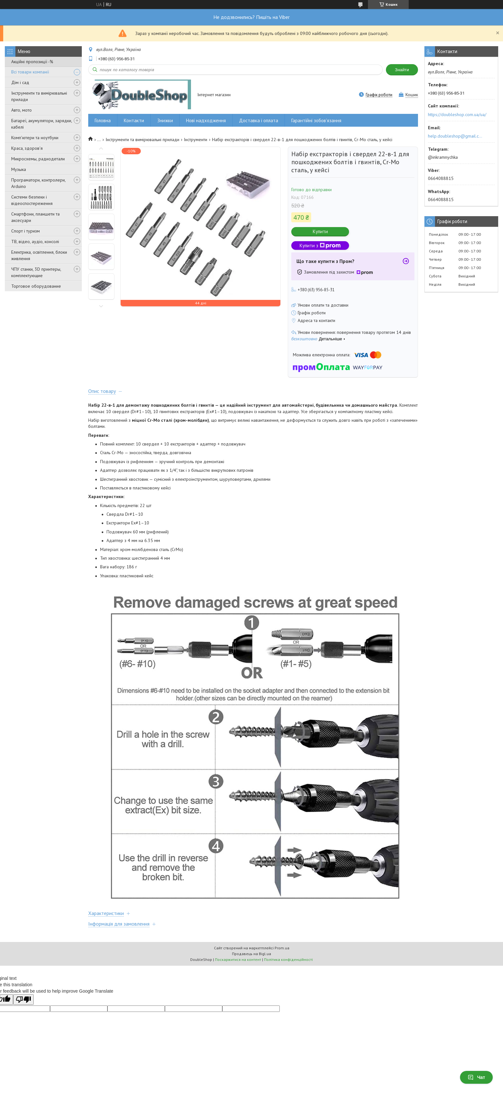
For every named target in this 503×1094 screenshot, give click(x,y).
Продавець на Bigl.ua (251, 953)
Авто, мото (21, 110)
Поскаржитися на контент (238, 959)
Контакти (134, 120)
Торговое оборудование (36, 286)
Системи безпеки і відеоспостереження (32, 200)
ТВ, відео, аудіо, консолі (35, 241)
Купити (320, 231)
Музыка (18, 169)
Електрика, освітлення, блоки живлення (39, 255)
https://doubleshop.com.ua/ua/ (457, 114)
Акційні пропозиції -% (32, 61)
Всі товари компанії (30, 72)
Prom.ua (282, 948)
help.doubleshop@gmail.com (456, 136)
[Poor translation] (23, 999)
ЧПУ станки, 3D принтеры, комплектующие (36, 272)
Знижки (165, 120)
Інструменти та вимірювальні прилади (39, 96)
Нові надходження (206, 120)
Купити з (320, 245)
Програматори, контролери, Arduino (38, 183)
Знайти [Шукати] (402, 69)
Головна (103, 120)
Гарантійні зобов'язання (316, 120)
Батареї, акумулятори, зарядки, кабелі (41, 124)
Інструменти (195, 139)
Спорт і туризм (25, 231)
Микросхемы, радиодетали (38, 159)
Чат (476, 1077)
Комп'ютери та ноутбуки (34, 137)
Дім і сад (20, 82)
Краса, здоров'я (27, 148)
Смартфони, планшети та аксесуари (35, 217)
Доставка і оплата (258, 120)
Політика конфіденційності (288, 959)
